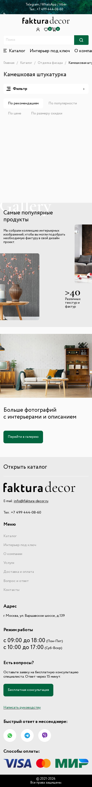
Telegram (32, 4)
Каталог (26, 63)
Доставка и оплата (18, 572)
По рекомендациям (23, 103)
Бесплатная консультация (28, 690)
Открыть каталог (25, 467)
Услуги (8, 563)
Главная (8, 63)
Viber (63, 4)
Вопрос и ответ (16, 581)
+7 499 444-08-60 (50, 9)
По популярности (63, 103)
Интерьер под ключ (50, 51)
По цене (14, 113)
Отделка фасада (50, 63)
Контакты (11, 590)
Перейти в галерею (23, 437)
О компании (12, 554)
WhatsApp (49, 4)
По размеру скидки (46, 113)
